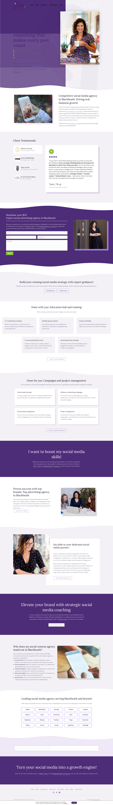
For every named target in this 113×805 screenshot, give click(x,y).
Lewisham (85, 719)
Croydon (85, 714)
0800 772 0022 (39, 66)
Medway (42, 724)
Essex (42, 719)
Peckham (56, 724)
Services (44, 5)
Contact (72, 790)
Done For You (52, 790)
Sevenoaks (85, 724)
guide (78, 570)
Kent (71, 719)
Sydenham (71, 730)
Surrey (42, 730)
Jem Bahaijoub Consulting (75, 123)
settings (64, 803)
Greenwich (56, 719)
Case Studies (54, 5)
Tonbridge (85, 730)
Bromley (56, 714)
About (37, 5)
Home (31, 5)
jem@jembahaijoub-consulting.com (49, 226)
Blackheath (42, 714)
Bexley (28, 714)
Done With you (43, 790)
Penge (71, 724)
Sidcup (28, 730)
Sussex (56, 730)
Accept (74, 802)
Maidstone (28, 724)
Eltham (28, 719)
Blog (60, 5)
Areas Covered (79, 790)
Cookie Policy (31, 800)
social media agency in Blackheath (75, 111)
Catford (71, 714)
